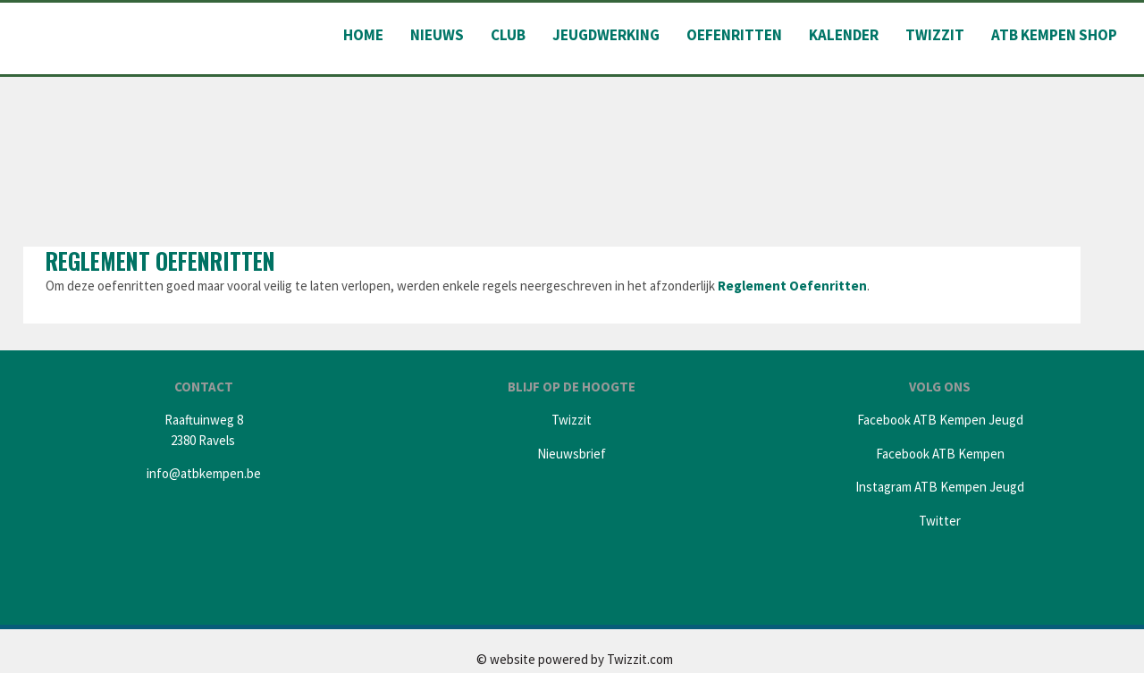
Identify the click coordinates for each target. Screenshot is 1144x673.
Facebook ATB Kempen (940, 453)
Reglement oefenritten (160, 260)
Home (363, 35)
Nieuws (437, 35)
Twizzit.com (640, 659)
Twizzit (934, 35)
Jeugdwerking (606, 35)
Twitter (940, 520)
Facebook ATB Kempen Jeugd (940, 419)
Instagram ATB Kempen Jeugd (939, 486)
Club (508, 35)
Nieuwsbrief (571, 453)
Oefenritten (734, 35)
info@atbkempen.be (204, 473)
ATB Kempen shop (1054, 35)
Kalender (844, 35)
